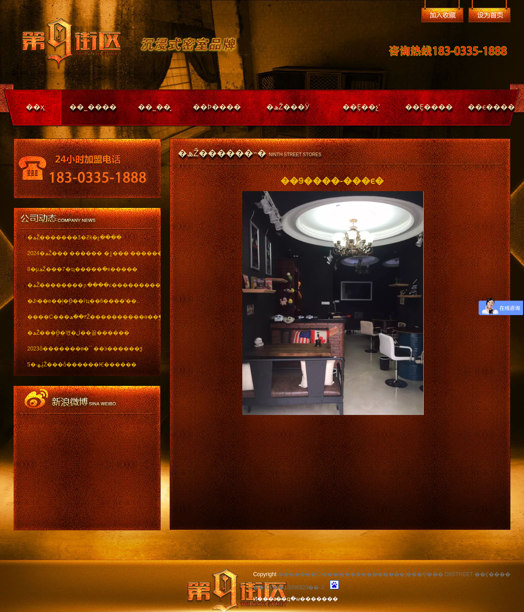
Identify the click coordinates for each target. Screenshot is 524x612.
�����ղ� (442, 15)
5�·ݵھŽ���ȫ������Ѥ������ (82, 364)
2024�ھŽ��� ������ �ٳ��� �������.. (87, 253)
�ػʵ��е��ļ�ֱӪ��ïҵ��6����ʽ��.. (83, 301)
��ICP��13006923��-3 (288, 587)
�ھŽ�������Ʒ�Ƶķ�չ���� (74, 237)
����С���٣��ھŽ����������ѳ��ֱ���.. (87, 317)
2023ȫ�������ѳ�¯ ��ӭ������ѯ (84, 348)
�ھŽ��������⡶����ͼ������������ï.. (87, 285)
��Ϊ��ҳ (489, 15)
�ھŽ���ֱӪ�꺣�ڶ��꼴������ (78, 333)
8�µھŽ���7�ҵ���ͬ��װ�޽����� (82, 269)
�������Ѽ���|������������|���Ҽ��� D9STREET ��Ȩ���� (394, 574)
